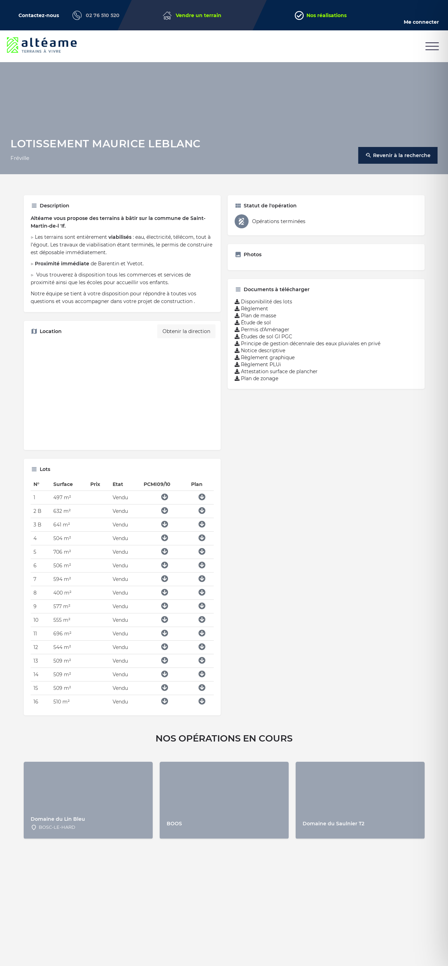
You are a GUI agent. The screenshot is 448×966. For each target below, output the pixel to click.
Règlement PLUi (258, 364)
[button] (432, 46)
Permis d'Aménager (262, 329)
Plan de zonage (256, 378)
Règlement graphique (265, 357)
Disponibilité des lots (263, 301)
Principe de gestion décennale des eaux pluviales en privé (307, 343)
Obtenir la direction (186, 331)
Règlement (251, 308)
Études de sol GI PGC (263, 336)
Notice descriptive (260, 350)
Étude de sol (253, 322)
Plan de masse (255, 315)
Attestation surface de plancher (276, 371)
